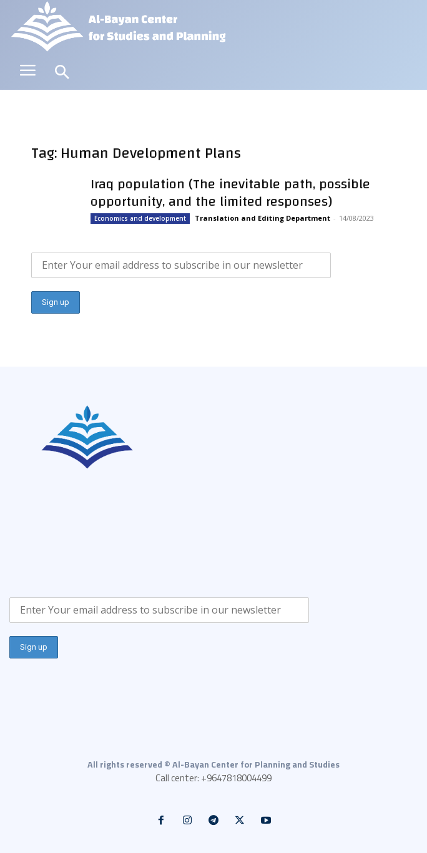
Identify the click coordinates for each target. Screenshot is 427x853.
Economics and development (140, 218)
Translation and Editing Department (262, 218)
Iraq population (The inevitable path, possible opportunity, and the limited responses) (230, 192)
